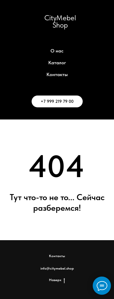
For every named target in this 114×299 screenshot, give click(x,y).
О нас (57, 51)
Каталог (57, 63)
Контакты (57, 74)
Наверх (57, 280)
